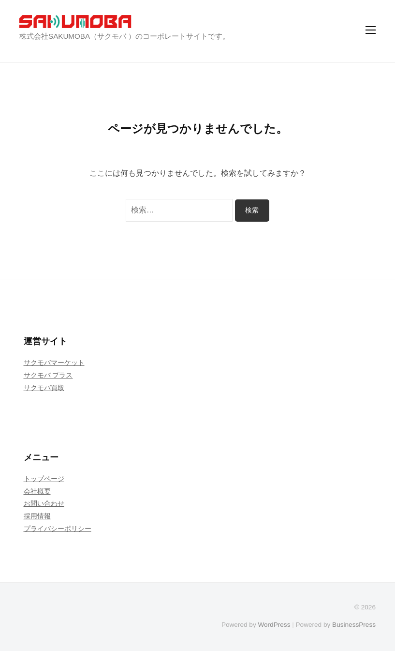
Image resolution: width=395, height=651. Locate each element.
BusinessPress (354, 624)
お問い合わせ (44, 503)
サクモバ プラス (48, 375)
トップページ (44, 479)
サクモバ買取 (44, 388)
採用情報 (37, 516)
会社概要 (37, 491)
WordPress (274, 624)
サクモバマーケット (54, 362)
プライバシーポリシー (57, 528)
